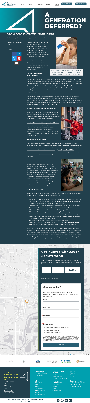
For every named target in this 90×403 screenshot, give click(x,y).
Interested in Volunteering (53, 332)
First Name (46, 307)
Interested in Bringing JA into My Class (57, 327)
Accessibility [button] (34, 399)
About (30, 4)
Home (23, 4)
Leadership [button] (38, 383)
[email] (16, 63)
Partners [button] (73, 371)
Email (45, 299)
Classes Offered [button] (40, 375)
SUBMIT (61, 345)
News (57, 4)
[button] (58, 400)
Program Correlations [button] (60, 378)
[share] (14, 54)
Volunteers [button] (39, 371)
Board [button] (37, 386)
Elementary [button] (56, 384)
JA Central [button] (27, 401)
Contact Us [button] (8, 391)
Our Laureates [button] (40, 394)
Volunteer (58, 270)
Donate (46, 270)
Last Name (46, 315)
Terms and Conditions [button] (13, 399)
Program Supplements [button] (57, 375)
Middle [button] (55, 386)
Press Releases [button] (40, 390)
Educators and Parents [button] (58, 372)
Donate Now (67, 4)
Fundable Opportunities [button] (74, 374)
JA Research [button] (39, 388)
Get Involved (81, 4)
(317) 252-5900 (9, 392)
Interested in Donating (52, 330)
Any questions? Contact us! (49, 278)
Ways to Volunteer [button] (41, 373)
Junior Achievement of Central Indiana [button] (77, 383)
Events (48, 4)
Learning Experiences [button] (57, 381)
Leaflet (71, 354)
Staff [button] (36, 384)
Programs (40, 4)
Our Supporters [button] (75, 377)
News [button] (37, 392)
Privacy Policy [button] (25, 399)
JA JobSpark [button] (57, 390)
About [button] (37, 381)
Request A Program (72, 270)
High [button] (54, 388)
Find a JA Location (76, 386)
